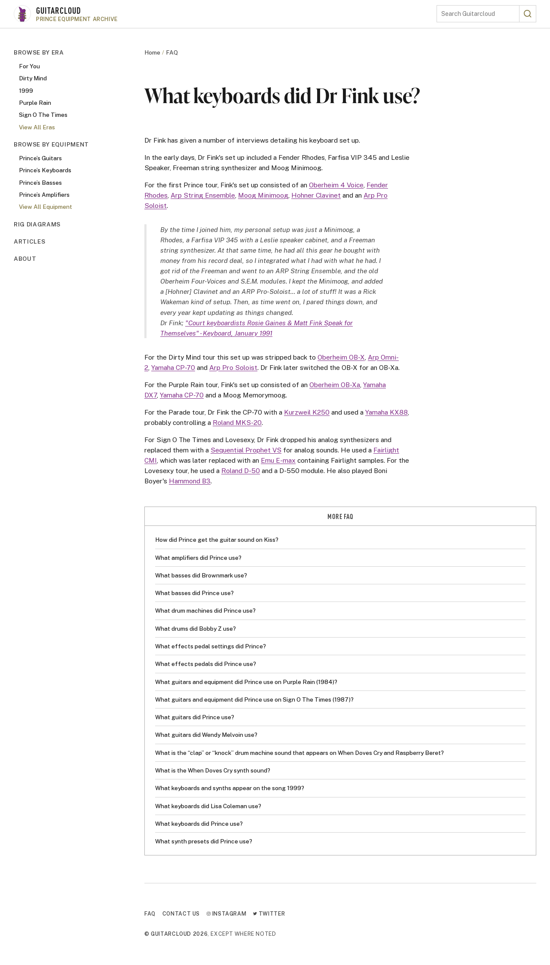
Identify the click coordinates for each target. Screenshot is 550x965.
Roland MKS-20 (237, 422)
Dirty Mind (33, 78)
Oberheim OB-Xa (334, 384)
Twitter (269, 913)
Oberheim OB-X (341, 357)
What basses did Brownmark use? (201, 575)
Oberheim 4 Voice (336, 185)
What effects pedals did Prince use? (205, 663)
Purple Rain (35, 102)
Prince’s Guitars (40, 158)
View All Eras (37, 127)
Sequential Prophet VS (246, 450)
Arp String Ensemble (203, 195)
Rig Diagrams (37, 224)
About (25, 258)
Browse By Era (39, 52)
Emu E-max (278, 460)
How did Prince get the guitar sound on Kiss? (216, 539)
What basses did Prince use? (194, 592)
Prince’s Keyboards (45, 170)
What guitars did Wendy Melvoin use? (206, 734)
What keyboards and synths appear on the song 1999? (229, 788)
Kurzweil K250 (307, 412)
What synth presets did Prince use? (203, 841)
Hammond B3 (190, 481)
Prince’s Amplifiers (44, 194)
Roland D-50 (240, 470)
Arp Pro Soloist (233, 367)
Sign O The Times (43, 114)
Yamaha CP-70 (173, 367)
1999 (26, 90)
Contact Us (181, 913)
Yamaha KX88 (386, 412)
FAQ (172, 52)
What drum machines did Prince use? (205, 610)
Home (152, 52)
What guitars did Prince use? (194, 717)
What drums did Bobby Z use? (195, 628)
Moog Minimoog (263, 195)
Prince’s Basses (40, 182)
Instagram (226, 913)
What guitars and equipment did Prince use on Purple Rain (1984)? (246, 681)
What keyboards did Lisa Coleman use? (208, 806)
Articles (29, 241)
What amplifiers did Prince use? (198, 557)
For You (29, 66)
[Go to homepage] (225, 14)
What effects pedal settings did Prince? (210, 646)
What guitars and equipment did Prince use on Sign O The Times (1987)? (254, 699)
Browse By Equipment (51, 144)
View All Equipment (45, 206)
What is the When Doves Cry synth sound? (212, 770)
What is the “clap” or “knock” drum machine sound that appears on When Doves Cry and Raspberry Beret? (299, 752)
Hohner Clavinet (316, 195)
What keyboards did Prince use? (199, 823)
